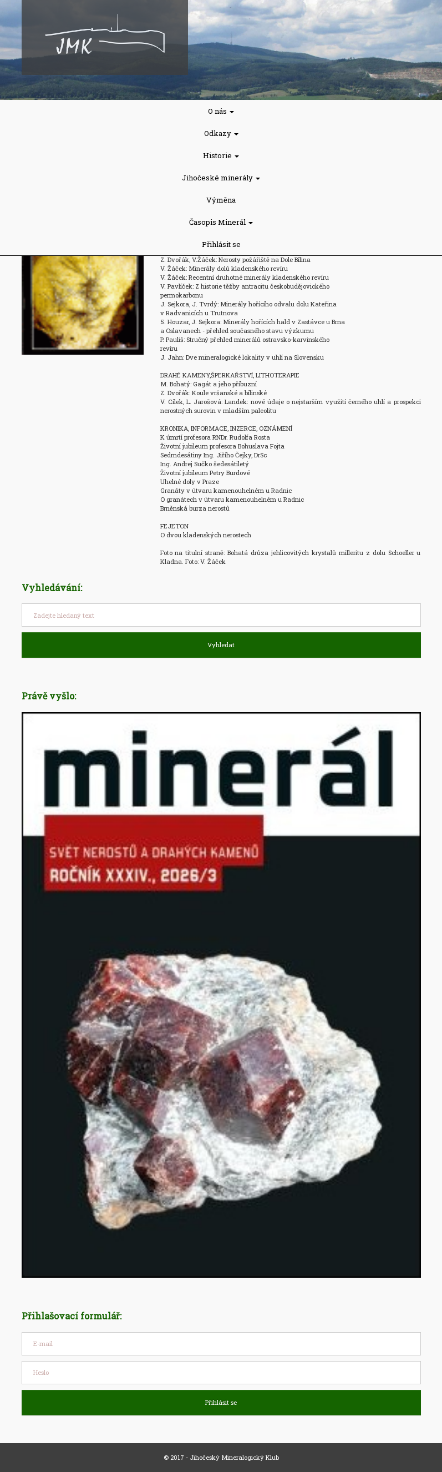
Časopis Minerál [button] (221, 222)
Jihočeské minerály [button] (221, 178)
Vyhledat (221, 645)
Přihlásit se (221, 244)
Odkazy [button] (221, 133)
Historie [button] (221, 155)
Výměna (221, 200)
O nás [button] (221, 111)
